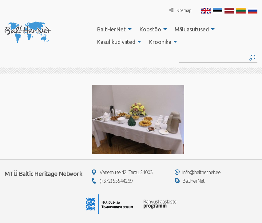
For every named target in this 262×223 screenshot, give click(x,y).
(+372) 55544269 (112, 181)
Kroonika (160, 42)
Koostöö (150, 29)
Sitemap (180, 10)
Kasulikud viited (116, 42)
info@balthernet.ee (197, 172)
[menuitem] (112, 29)
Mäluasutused (192, 29)
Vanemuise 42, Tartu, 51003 (122, 172)
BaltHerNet (111, 29)
